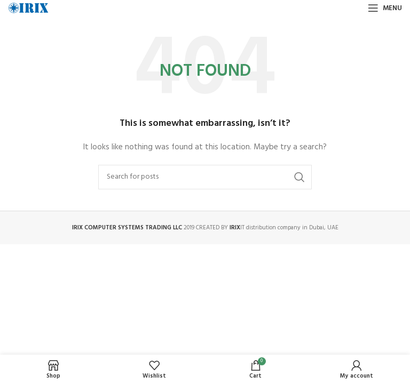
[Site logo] (28, 8)
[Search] (205, 177)
